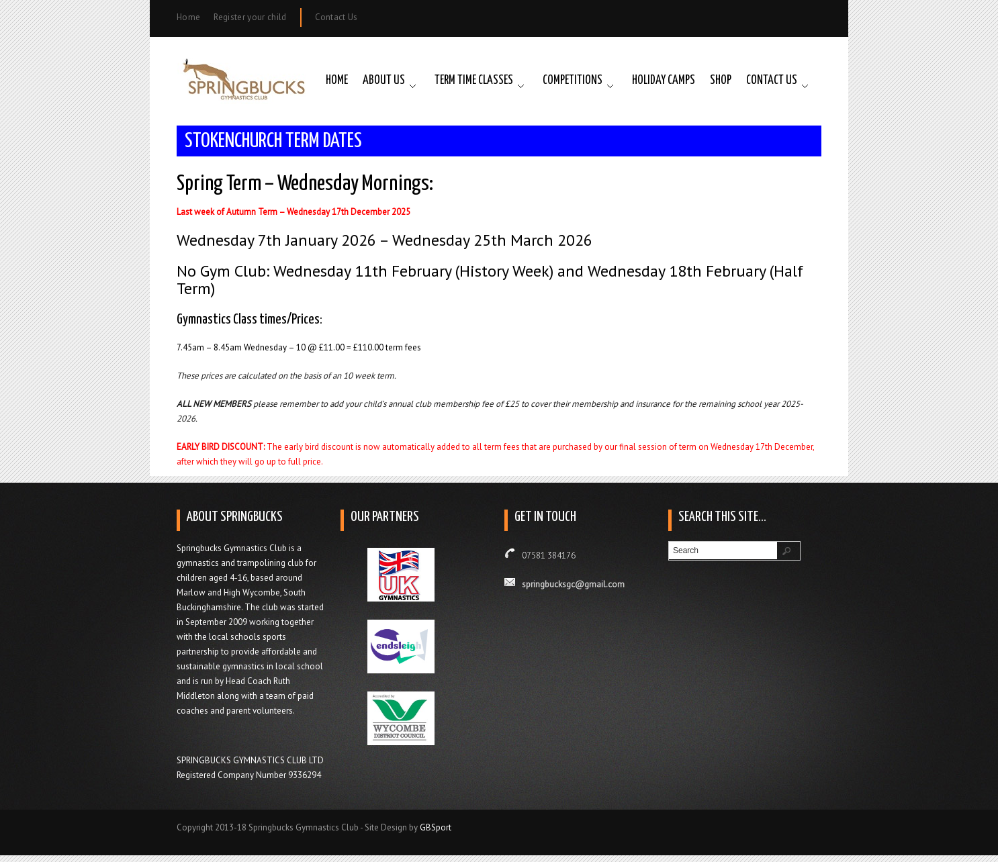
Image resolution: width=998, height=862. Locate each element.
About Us (384, 81)
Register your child (250, 17)
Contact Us (336, 17)
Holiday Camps (663, 81)
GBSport (435, 827)
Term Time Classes (474, 81)
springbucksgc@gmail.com (573, 584)
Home (188, 17)
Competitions (572, 81)
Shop (720, 81)
